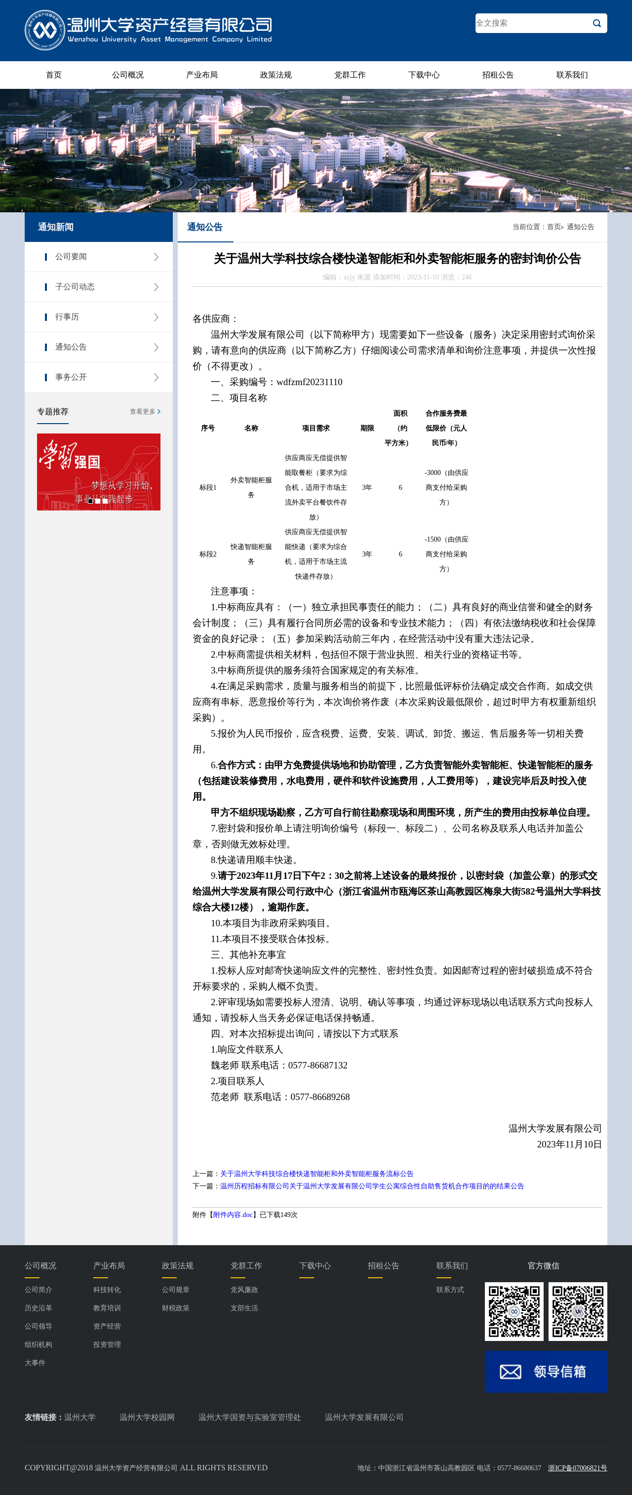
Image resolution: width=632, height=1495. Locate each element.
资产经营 (107, 1326)
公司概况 (128, 75)
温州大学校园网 (147, 1417)
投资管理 (107, 1344)
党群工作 (350, 75)
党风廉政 (244, 1290)
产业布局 (202, 75)
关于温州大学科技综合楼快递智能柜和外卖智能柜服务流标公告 (317, 1174)
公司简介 (38, 1290)
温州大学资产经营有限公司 (136, 1468)
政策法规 (276, 75)
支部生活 (244, 1308)
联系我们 (572, 75)
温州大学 (80, 1417)
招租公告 (498, 75)
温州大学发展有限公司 (364, 1417)
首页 (54, 75)
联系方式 (450, 1290)
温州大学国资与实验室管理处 (249, 1417)
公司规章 (176, 1290)
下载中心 (424, 75)
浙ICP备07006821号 (577, 1468)
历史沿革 (38, 1308)
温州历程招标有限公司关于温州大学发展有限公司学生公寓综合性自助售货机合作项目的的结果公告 (372, 1186)
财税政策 (176, 1308)
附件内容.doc (233, 1215)
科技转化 (107, 1290)
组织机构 (38, 1344)
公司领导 (38, 1326)
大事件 (35, 1363)
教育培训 (107, 1308)
